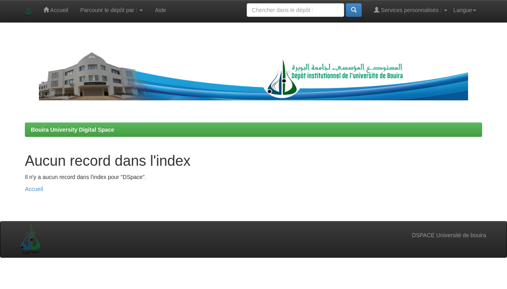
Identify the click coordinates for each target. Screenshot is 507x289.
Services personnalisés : (411, 9)
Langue (464, 10)
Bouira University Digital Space (72, 129)
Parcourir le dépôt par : (111, 10)
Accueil (55, 9)
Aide (160, 10)
